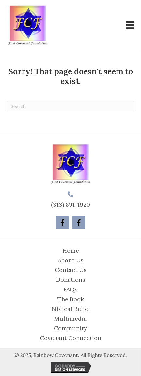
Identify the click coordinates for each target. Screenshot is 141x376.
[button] (62, 222)
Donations (70, 279)
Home (70, 250)
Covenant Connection (70, 338)
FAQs (70, 289)
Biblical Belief (70, 309)
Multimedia (70, 318)
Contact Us (70, 270)
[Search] (70, 106)
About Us (71, 260)
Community (70, 328)
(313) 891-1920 (70, 204)
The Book (70, 299)
